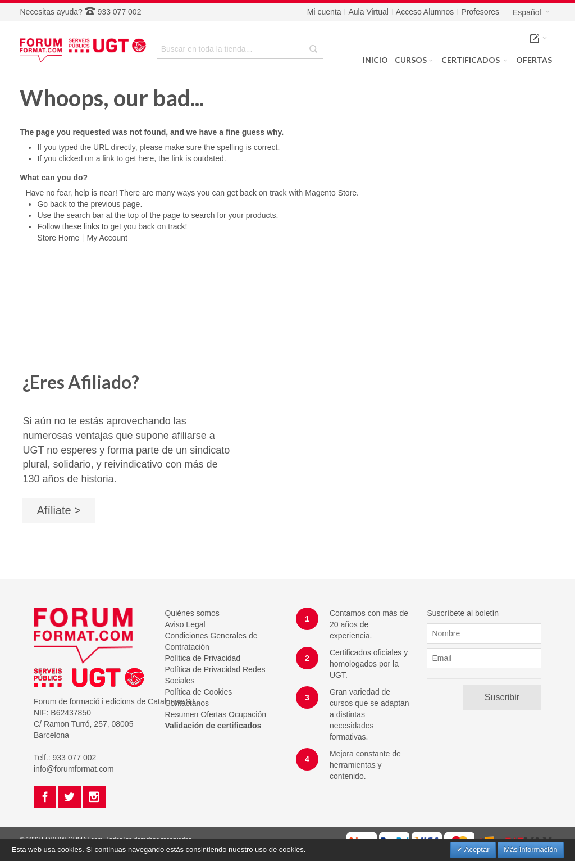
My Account (107, 237)
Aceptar (476, 849)
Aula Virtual (368, 11)
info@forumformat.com (74, 768)
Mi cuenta (324, 11)
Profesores (480, 11)
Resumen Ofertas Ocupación (215, 714)
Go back (51, 204)
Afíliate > (58, 510)
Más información (530, 849)
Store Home (58, 237)
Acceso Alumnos (425, 11)
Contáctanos (187, 703)
